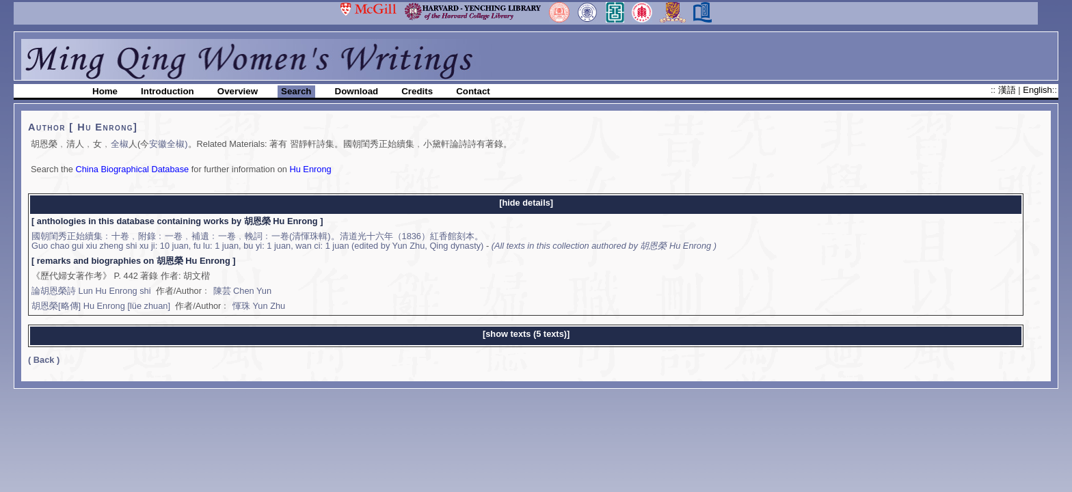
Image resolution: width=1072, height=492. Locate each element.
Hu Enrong (310, 169)
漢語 (1008, 90)
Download (357, 91)
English (1037, 90)
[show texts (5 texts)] (526, 334)
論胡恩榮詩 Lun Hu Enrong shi (91, 291)
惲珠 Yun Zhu (258, 306)
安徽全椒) (168, 144)
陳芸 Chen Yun (242, 291)
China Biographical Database (132, 169)
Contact (473, 91)
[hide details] (526, 202)
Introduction (167, 91)
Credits (417, 91)
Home (105, 91)
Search (296, 91)
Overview (237, 91)
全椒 (120, 144)
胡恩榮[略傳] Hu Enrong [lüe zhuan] (100, 306)
